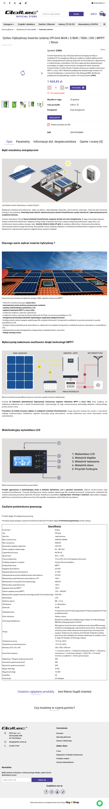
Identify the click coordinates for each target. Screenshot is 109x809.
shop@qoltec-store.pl (17, 742)
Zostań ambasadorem (65, 762)
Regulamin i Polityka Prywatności (69, 755)
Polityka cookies (62, 759)
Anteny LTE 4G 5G (66, 24)
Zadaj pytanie (54, 117)
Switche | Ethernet (47, 24)
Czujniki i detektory (26, 24)
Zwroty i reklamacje (64, 741)
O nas (58, 751)
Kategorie (9, 24)
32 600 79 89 (14, 746)
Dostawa (59, 733)
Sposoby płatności (63, 737)
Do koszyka (78, 87)
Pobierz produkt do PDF (59, 124)
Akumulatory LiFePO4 (88, 24)
